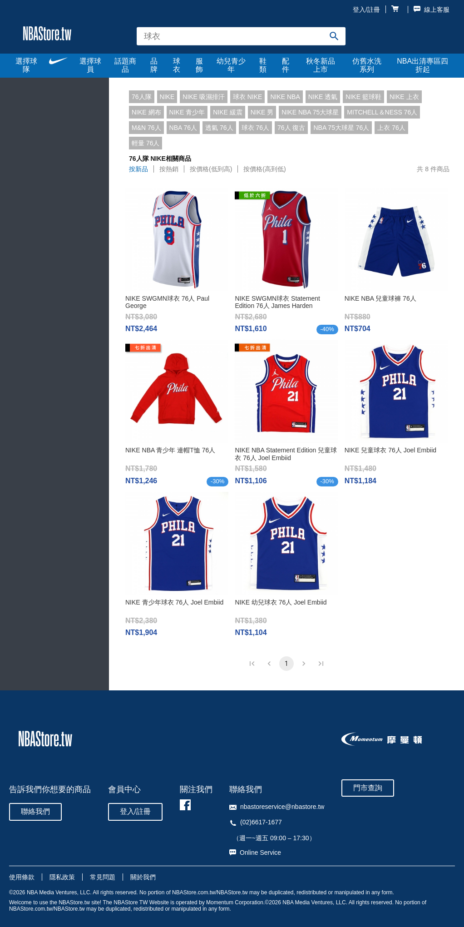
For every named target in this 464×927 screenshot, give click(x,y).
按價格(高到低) (264, 169)
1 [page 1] (286, 663)
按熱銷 (168, 169)
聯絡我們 (35, 811)
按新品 (138, 169)
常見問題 (102, 877)
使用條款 (22, 877)
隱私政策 (62, 877)
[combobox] (241, 36)
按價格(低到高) (211, 169)
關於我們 (143, 877)
